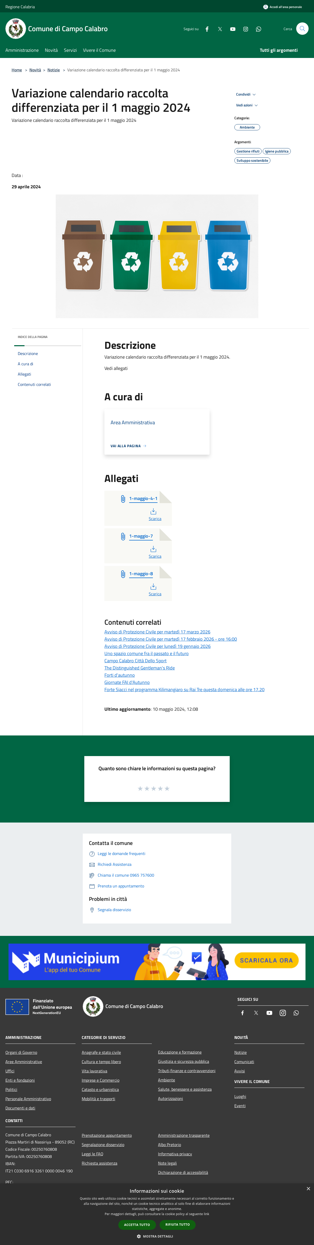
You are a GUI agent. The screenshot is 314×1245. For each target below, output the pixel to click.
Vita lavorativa (94, 1071)
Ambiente (166, 1080)
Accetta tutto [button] (137, 1225)
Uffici (9, 1071)
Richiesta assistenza (99, 1163)
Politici (11, 1089)
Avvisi (239, 1071)
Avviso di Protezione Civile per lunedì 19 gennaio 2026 (157, 646)
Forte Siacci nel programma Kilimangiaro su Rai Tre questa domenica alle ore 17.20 (184, 689)
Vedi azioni (247, 105)
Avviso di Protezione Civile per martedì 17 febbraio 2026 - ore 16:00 (170, 639)
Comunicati (244, 1061)
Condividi (246, 94)
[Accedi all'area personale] (283, 7)
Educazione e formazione (180, 1052)
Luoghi (240, 1096)
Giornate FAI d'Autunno (127, 682)
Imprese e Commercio (100, 1080)
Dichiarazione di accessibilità (183, 1172)
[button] (157, 1236)
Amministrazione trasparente (184, 1135)
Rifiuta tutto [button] (178, 1224)
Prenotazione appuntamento (107, 1135)
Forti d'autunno (119, 675)
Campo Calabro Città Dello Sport (135, 660)
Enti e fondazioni (20, 1080)
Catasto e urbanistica (100, 1089)
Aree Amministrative (23, 1061)
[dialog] (157, 1214)
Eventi (240, 1106)
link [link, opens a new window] (206, 1214)
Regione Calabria (20, 7)
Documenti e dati (20, 1108)
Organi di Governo (21, 1052)
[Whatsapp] (256, 28)
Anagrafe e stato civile (101, 1052)
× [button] (308, 1189)
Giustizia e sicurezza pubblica (183, 1061)
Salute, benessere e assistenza (185, 1089)
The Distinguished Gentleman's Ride (139, 667)
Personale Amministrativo (28, 1099)
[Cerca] (302, 28)
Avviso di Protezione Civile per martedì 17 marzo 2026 (157, 631)
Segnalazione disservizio (103, 1144)
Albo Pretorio (169, 1144)
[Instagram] (243, 28)
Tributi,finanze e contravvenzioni (187, 1071)
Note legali (167, 1163)
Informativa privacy (175, 1154)
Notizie (53, 70)
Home (17, 70)
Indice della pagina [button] (32, 336)
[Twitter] (218, 28)
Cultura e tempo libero (101, 1061)
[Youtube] (231, 28)
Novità (35, 70)
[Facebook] (205, 28)
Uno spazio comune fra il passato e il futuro (146, 653)
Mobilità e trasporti (98, 1099)
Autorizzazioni (170, 1098)
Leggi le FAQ (92, 1154)
